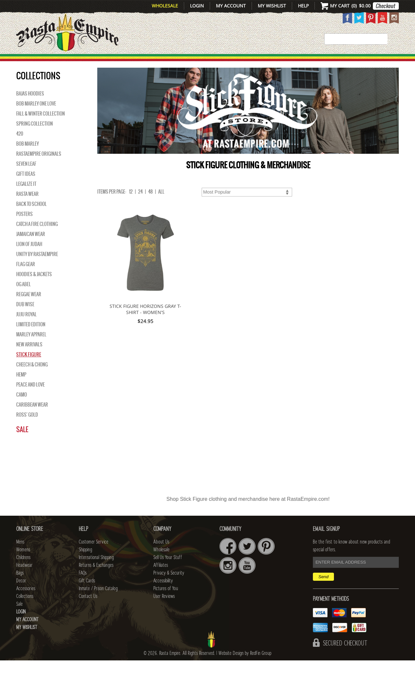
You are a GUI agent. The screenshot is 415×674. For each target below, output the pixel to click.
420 (19, 147)
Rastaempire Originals (38, 167)
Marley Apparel (31, 348)
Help (303, 6)
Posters (24, 227)
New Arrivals (44, 62)
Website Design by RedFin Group (245, 666)
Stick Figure (28, 368)
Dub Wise (25, 317)
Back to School (31, 217)
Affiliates (160, 578)
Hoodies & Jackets (34, 287)
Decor (263, 62)
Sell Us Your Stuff (167, 571)
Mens (85, 62)
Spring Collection (34, 137)
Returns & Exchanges (96, 578)
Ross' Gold (27, 428)
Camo (21, 408)
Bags (236, 62)
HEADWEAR (201, 62)
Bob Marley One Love (36, 117)
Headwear (24, 578)
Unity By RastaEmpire (37, 267)
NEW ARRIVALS (29, 358)
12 (131, 205)
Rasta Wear (27, 207)
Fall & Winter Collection (40, 127)
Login (197, 6)
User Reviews (164, 609)
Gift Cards (87, 594)
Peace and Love (30, 398)
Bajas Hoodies (30, 107)
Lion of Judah (29, 257)
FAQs (83, 586)
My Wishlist (272, 6)
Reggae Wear (28, 307)
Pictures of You (165, 602)
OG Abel (23, 297)
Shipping (85, 563)
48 (150, 205)
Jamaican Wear (30, 247)
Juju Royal (26, 327)
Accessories (304, 62)
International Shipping (96, 571)
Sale (390, 62)
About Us (161, 555)
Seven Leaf (26, 177)
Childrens (23, 571)
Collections (356, 62)
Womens (23, 563)
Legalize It (26, 197)
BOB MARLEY (27, 157)
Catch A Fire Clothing (37, 237)
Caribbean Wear (32, 418)
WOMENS (116, 62)
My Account (231, 6)
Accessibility (163, 594)
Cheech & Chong (32, 378)
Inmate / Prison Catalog (98, 602)
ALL (161, 205)
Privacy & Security (168, 586)
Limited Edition (30, 338)
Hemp (21, 388)
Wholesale (165, 6)
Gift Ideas (25, 187)
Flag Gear (25, 277)
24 (140, 205)
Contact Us (88, 609)
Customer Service (93, 555)
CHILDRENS (156, 62)
